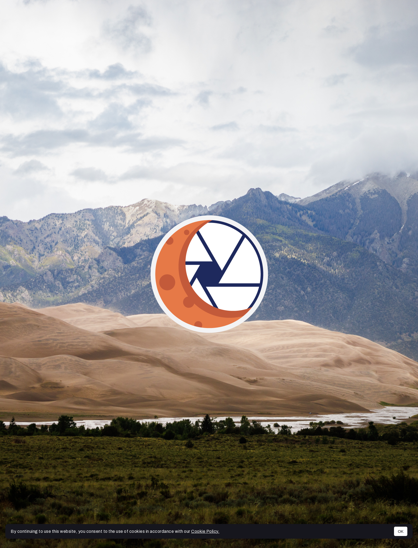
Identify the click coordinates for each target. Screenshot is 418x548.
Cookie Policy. (205, 531)
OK (401, 531)
